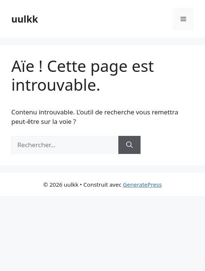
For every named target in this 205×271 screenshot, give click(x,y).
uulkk (24, 18)
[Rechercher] (129, 145)
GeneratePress (142, 184)
